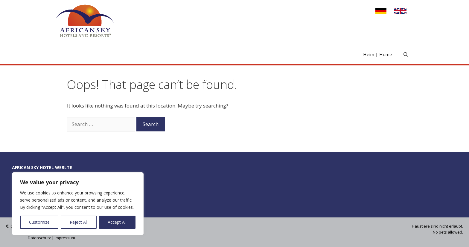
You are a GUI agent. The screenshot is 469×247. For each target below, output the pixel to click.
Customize (39, 222)
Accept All (117, 222)
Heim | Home (377, 54)
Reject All (79, 222)
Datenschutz (39, 237)
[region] (78, 203)
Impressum (65, 237)
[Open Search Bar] (406, 54)
